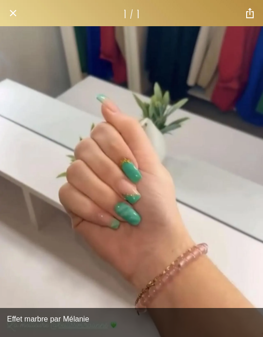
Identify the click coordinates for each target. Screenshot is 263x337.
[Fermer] (13, 13)
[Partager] (250, 13)
